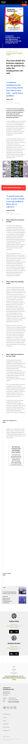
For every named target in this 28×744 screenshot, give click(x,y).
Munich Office (9, 103)
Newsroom (7, 714)
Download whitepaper (13, 188)
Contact (6, 730)
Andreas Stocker (10, 210)
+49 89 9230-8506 (14, 649)
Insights (14, 669)
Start (14, 666)
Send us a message (13, 701)
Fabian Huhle (11, 53)
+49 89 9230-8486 (14, 627)
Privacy (6, 724)
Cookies (6, 727)
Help (4, 720)
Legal (5, 717)
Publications (14, 673)
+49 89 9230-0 (12, 698)
